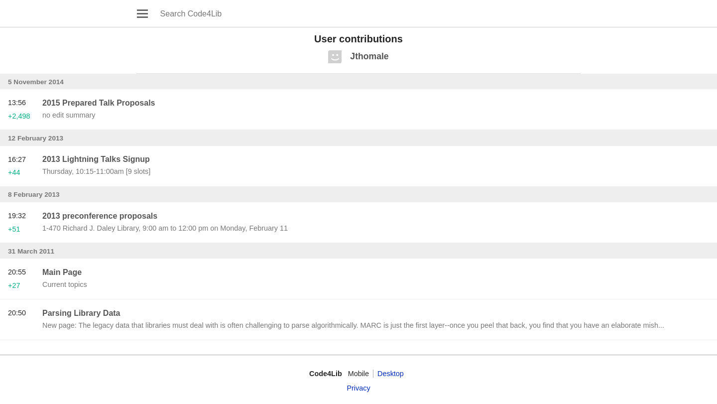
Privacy (358, 388)
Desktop (390, 374)
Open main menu (142, 13)
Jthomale (369, 56)
